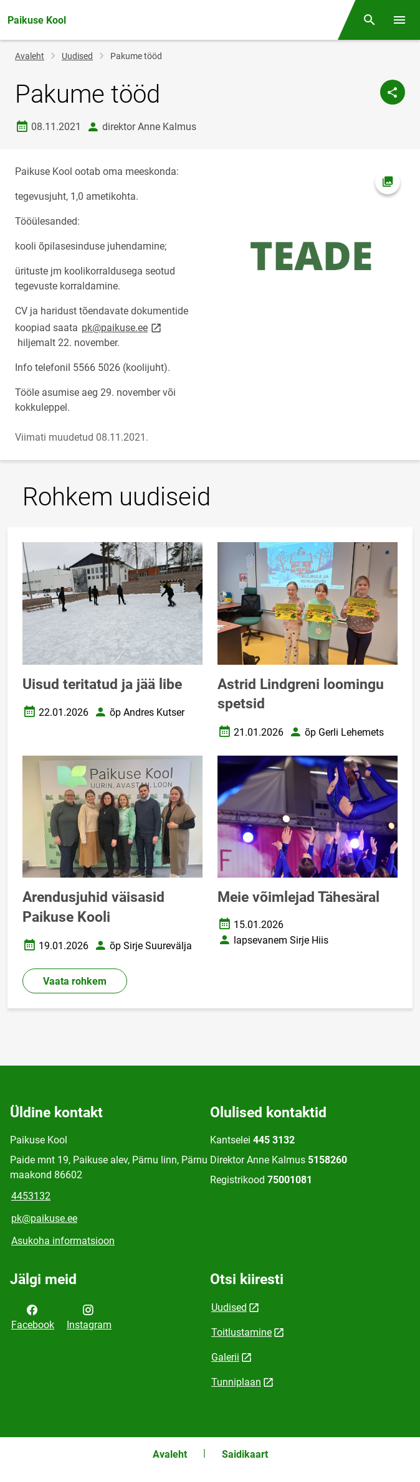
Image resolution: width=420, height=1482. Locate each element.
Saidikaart (245, 1454)
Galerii (225, 1357)
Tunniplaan (236, 1382)
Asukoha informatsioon (63, 1241)
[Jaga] (392, 92)
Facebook (32, 1316)
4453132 (30, 1196)
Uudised (77, 56)
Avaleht (29, 56)
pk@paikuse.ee (122, 327)
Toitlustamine (241, 1332)
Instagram (89, 1316)
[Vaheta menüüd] (399, 19)
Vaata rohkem (75, 981)
